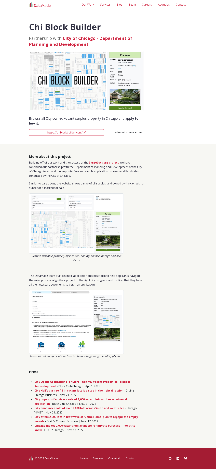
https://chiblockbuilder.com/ (66, 132)
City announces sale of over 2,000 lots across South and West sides (79, 408)
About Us (164, 4)
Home (84, 458)
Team (132, 4)
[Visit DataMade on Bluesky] (185, 458)
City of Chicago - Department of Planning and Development (80, 41)
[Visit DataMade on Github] (170, 458)
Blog (120, 4)
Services (105, 4)
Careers (147, 4)
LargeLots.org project (104, 162)
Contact (181, 4)
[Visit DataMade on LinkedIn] (178, 458)
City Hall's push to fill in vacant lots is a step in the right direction (78, 390)
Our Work (88, 4)
